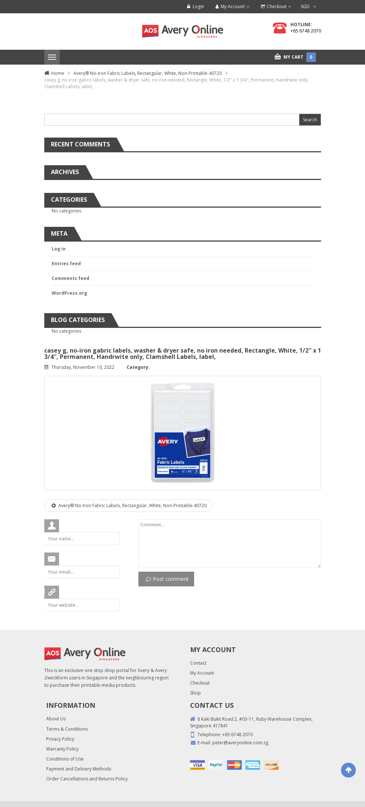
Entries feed (66, 263)
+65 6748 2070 (305, 31)
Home (57, 73)
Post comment (167, 578)
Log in (59, 249)
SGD (305, 6)
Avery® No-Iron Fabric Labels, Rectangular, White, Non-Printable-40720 (147, 73)
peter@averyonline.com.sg (240, 743)
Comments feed (70, 278)
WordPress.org (69, 293)
